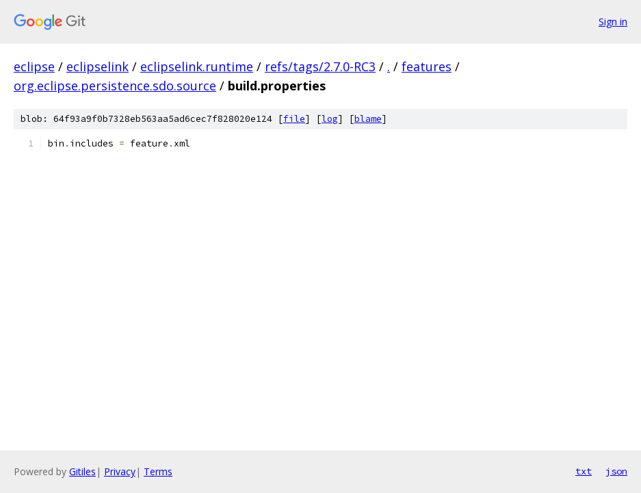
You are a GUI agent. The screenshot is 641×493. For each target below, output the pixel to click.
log (330, 119)
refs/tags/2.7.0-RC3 (320, 66)
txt (583, 471)
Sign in (613, 21)
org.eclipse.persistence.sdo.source (115, 85)
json (616, 471)
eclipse (34, 66)
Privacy (119, 471)
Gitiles (82, 471)
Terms (158, 471)
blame (368, 119)
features (427, 66)
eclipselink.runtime (196, 66)
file (294, 119)
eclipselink (97, 66)
